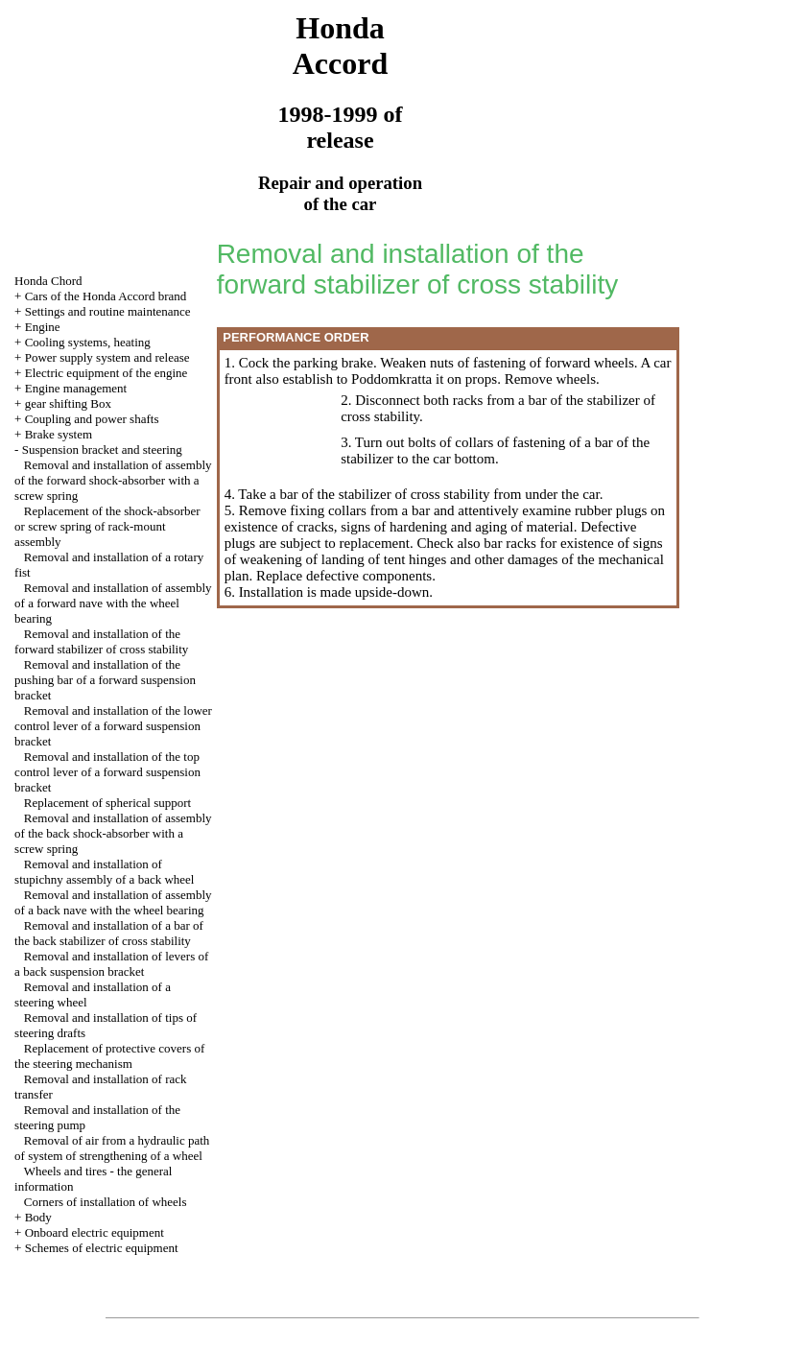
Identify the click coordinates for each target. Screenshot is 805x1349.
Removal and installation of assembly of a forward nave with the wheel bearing (112, 603)
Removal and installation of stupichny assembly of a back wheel (104, 872)
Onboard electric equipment (94, 1232)
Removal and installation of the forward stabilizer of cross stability (101, 641)
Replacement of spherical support (107, 802)
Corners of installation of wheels (105, 1202)
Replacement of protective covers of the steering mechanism (109, 1056)
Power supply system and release (107, 357)
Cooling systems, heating (88, 342)
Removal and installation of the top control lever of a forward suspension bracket (107, 771)
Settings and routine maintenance (108, 311)
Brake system (58, 434)
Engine (42, 327)
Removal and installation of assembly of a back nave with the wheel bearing (112, 902)
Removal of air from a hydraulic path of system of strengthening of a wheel (111, 1148)
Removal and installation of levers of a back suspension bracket (111, 964)
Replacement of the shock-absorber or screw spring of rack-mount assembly (107, 526)
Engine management (76, 388)
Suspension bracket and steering (102, 449)
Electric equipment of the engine (106, 373)
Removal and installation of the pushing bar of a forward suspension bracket (105, 679)
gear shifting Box (68, 403)
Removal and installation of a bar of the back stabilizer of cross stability (108, 933)
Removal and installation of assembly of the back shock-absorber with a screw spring (112, 833)
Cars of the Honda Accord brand (106, 296)
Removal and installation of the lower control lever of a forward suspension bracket (113, 725)
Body (38, 1217)
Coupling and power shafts (92, 419)
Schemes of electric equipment (101, 1248)
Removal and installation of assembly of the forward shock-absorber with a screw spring (112, 480)
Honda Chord (48, 280)
